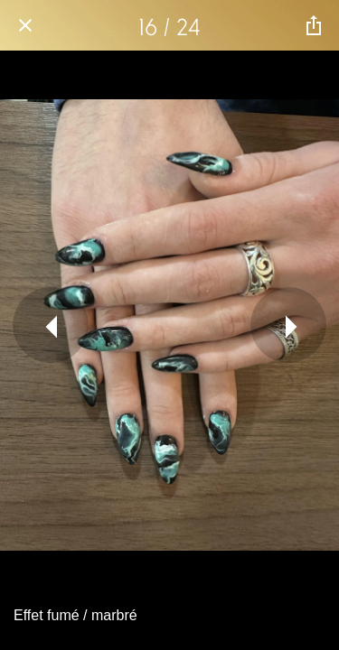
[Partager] (313, 25)
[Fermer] (25, 25)
